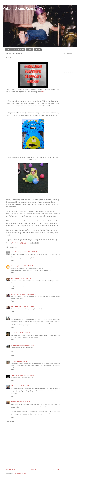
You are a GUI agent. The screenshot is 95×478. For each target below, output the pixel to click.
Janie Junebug (15, 345)
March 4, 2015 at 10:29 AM (29, 251)
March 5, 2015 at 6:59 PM (23, 386)
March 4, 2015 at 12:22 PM (26, 306)
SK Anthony (14, 266)
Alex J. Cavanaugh (16, 251)
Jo (11, 361)
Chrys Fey (14, 278)
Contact (29, 49)
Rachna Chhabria (16, 294)
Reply (12, 260)
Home (8, 49)
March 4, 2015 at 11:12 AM (24, 278)
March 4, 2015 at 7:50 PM (27, 345)
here (42, 92)
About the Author (19, 49)
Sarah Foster (14, 306)
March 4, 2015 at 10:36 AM (25, 266)
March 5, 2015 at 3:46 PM (27, 375)
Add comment (11, 421)
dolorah (13, 386)
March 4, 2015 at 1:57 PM (26, 317)
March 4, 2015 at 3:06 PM (23, 333)
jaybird (13, 401)
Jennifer (13, 333)
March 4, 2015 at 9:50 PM (20, 361)
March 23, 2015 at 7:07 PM (22, 401)
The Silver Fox (15, 375)
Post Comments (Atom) (20, 473)
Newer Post (10, 469)
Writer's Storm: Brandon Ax (23, 9)
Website (37, 49)
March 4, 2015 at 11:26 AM (29, 294)
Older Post (56, 469)
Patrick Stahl (14, 317)
